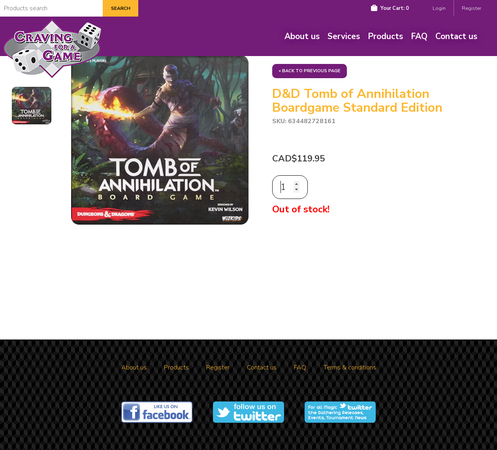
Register (471, 8)
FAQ (419, 36)
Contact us (456, 36)
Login (439, 8)
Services (344, 36)
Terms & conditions (350, 367)
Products (385, 36)
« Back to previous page (310, 71)
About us (302, 36)
